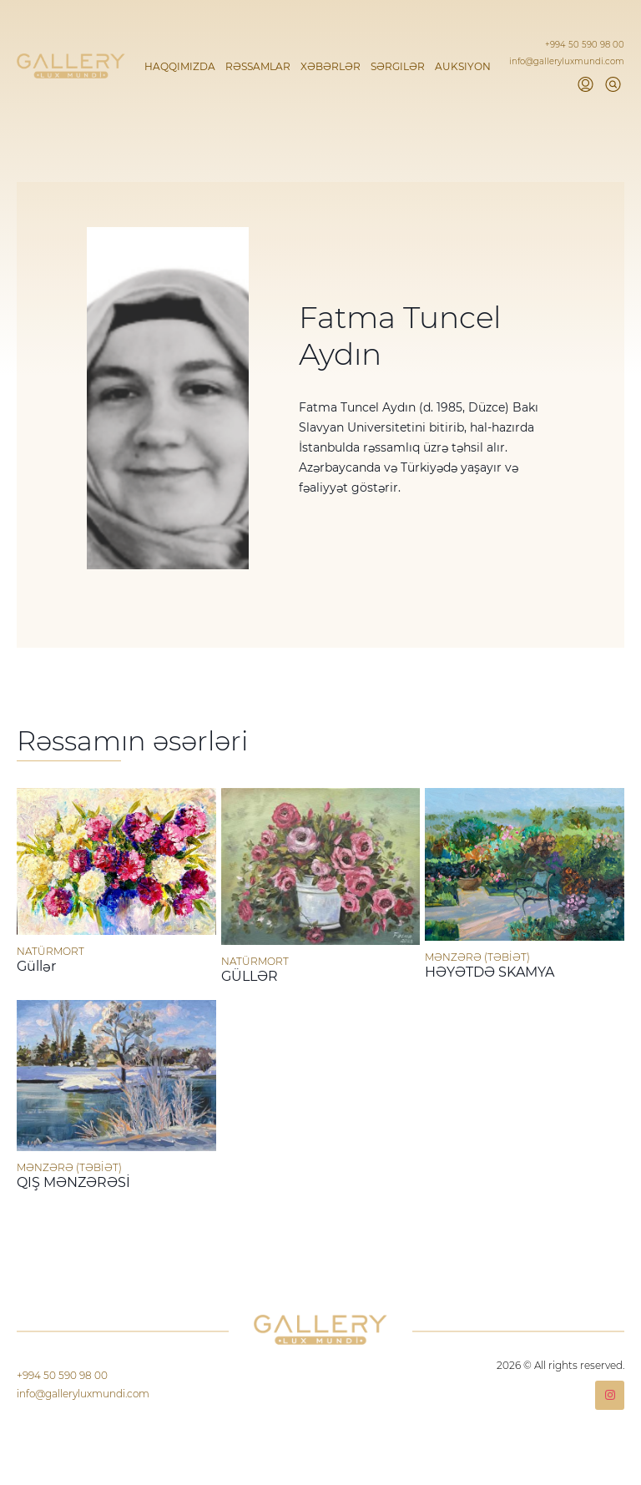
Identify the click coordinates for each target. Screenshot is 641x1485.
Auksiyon (463, 66)
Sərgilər (398, 66)
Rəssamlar (257, 66)
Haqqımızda (179, 66)
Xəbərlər (330, 66)
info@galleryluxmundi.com (566, 61)
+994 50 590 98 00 (584, 44)
